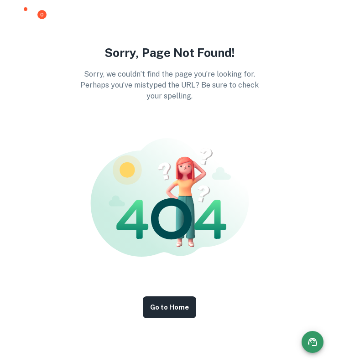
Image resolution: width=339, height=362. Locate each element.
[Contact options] (312, 342)
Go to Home (169, 307)
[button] (20, 15)
